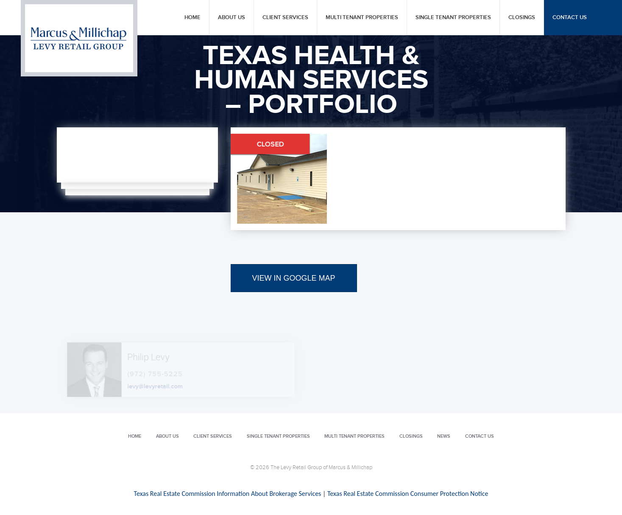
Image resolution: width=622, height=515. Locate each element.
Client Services (285, 17)
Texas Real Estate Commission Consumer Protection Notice (407, 494)
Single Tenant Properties (453, 17)
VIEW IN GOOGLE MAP (293, 278)
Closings (521, 17)
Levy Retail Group (79, 38)
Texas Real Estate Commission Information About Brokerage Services (227, 494)
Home (192, 17)
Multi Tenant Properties (362, 17)
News (443, 436)
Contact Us (569, 17)
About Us (231, 17)
